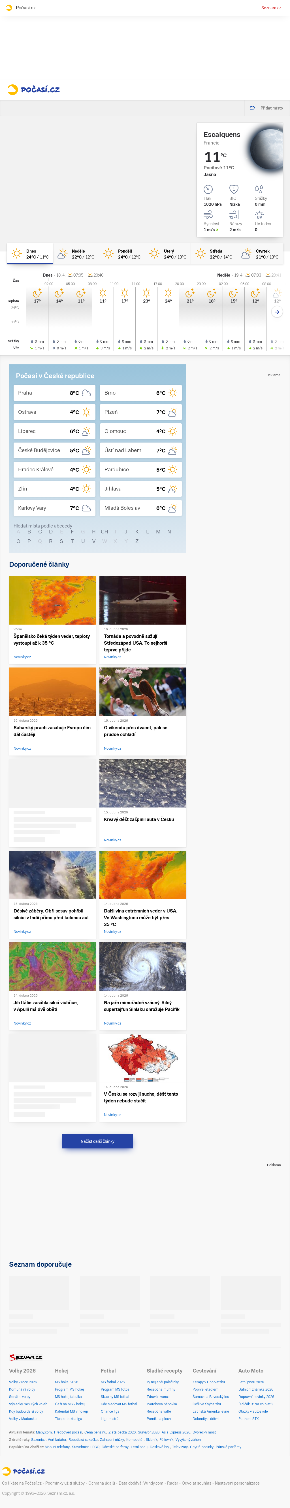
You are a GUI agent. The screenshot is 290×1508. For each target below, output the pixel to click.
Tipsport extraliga (68, 1419)
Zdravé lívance (158, 1397)
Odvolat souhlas (196, 1483)
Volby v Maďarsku (23, 1419)
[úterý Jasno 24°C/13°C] (168, 253)
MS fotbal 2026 (113, 1382)
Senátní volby (19, 1397)
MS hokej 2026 (66, 1382)
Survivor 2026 (148, 1432)
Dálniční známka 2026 (255, 1389)
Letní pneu (139, 1447)
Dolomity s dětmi (206, 1419)
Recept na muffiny (161, 1389)
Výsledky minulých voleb (28, 1404)
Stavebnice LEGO (85, 1447)
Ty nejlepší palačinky (163, 1382)
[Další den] (277, 312)
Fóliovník (166, 1440)
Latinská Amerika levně (211, 1411)
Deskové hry (160, 1447)
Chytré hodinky (202, 1447)
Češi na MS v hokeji (70, 1404)
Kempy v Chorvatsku (209, 1382)
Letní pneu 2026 (251, 1382)
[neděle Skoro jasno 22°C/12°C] (76, 253)
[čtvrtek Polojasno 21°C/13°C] (260, 253)
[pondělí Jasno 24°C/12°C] (122, 253)
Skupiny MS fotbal (115, 1397)
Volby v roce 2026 (23, 1382)
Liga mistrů (109, 1419)
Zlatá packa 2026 (122, 1432)
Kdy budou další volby (26, 1411)
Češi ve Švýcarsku (207, 1404)
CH (104, 532)
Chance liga (110, 1411)
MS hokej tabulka (68, 1397)
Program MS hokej (69, 1389)
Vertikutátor (57, 1440)
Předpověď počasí (68, 1432)
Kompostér (135, 1440)
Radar (172, 1483)
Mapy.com (44, 1432)
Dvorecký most (204, 1432)
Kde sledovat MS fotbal (119, 1404)
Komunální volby (22, 1389)
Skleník (151, 1440)
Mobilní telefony (57, 1447)
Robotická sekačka (83, 1440)
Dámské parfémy (115, 1447)
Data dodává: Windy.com (141, 1483)
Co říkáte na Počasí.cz (22, 1483)
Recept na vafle (159, 1411)
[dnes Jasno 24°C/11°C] (30, 253)
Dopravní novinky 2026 (256, 1397)
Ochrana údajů (101, 1483)
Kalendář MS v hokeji (71, 1411)
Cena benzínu (95, 1432)
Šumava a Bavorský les (211, 1397)
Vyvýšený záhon (188, 1440)
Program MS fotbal (115, 1389)
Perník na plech (159, 1419)
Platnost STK (248, 1419)
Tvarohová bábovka (162, 1404)
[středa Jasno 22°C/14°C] (214, 253)
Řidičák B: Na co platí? (255, 1404)
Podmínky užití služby (65, 1483)
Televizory (180, 1447)
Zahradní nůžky (112, 1440)
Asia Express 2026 (176, 1432)
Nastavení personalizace (237, 1483)
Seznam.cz (271, 8)
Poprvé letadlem (205, 1389)
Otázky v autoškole (253, 1411)
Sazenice (38, 1440)
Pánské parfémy (228, 1447)
